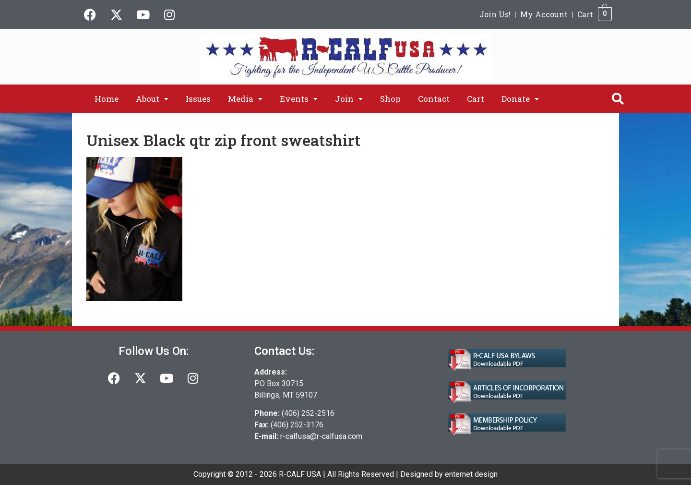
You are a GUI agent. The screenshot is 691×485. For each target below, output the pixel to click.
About (152, 98)
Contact (434, 98)
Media (245, 98)
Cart (585, 14)
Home (107, 98)
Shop (390, 98)
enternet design (471, 474)
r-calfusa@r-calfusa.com (321, 436)
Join (349, 98)
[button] (152, 99)
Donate (520, 98)
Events (299, 98)
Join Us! (495, 14)
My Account (544, 14)
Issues (198, 98)
